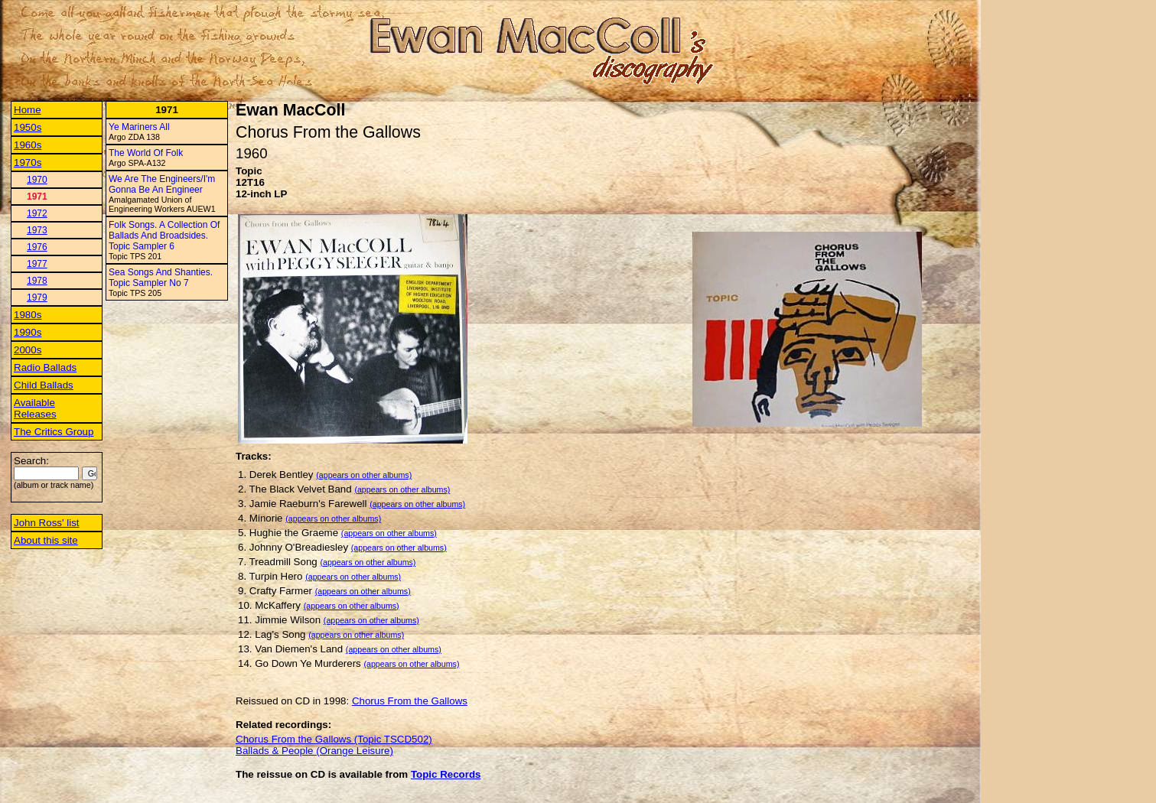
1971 (37, 196)
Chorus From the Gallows (409, 701)
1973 (37, 230)
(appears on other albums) (364, 475)
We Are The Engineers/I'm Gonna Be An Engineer (162, 184)
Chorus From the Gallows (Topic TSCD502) (334, 739)
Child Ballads (43, 385)
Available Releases (35, 408)
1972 (37, 213)
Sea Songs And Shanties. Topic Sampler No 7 (161, 277)
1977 (37, 263)
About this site (46, 540)
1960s (27, 145)
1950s (27, 127)
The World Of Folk (146, 153)
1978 (37, 280)
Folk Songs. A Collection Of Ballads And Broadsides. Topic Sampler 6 (164, 235)
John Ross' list (47, 522)
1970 (37, 179)
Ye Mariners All (139, 127)
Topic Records (446, 774)
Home (27, 109)
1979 (37, 297)
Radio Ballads (45, 367)
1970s (27, 162)
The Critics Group (53, 431)
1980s (27, 314)
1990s (27, 332)
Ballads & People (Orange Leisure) (314, 750)
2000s (27, 350)
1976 (37, 247)
